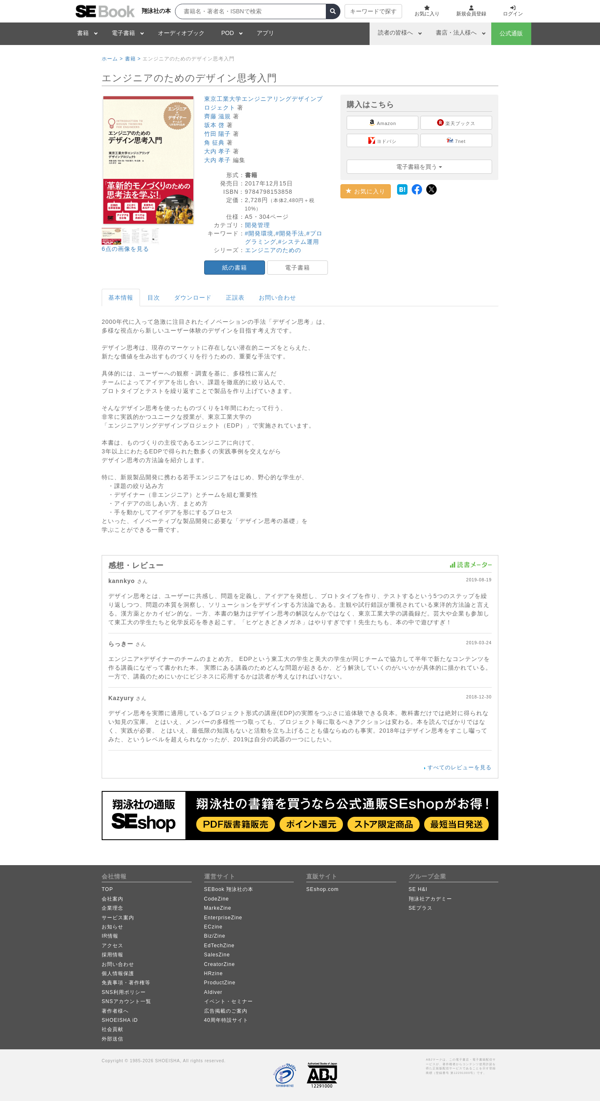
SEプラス (420, 908)
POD (227, 33)
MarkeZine (218, 908)
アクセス (112, 945)
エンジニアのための (273, 250)
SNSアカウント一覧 (126, 1001)
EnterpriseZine (223, 918)
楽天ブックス (456, 122)
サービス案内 (118, 918)
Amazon (382, 122)
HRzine (213, 973)
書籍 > (133, 59)
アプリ (265, 33)
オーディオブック (181, 33)
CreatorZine (219, 964)
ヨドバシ (382, 140)
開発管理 (257, 225)
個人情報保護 (118, 973)
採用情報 (112, 955)
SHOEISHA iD (120, 1020)
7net (456, 140)
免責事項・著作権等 (126, 983)
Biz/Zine (214, 936)
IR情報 (110, 936)
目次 (154, 297)
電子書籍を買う (419, 166)
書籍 (83, 33)
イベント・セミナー (228, 1001)
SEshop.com (322, 889)
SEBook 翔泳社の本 (229, 889)
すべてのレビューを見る (460, 767)
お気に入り (365, 191)
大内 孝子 (217, 151)
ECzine (213, 927)
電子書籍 (123, 33)
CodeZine (216, 899)
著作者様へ (115, 1011)
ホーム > (112, 59)
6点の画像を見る (125, 248)
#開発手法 (289, 233)
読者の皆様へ (395, 32)
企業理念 (112, 908)
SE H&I (418, 889)
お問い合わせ (277, 297)
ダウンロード (193, 297)
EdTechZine (219, 945)
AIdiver (213, 992)
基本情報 (120, 297)
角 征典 (214, 142)
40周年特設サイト (226, 1020)
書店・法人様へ (456, 32)
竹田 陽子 (217, 133)
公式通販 (511, 33)
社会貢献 (112, 1029)
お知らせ (112, 927)
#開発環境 (259, 233)
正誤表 (235, 297)
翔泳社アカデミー (430, 899)
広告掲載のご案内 (226, 1011)
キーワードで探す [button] (373, 11)
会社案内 (112, 899)
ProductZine (220, 983)
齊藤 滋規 (217, 116)
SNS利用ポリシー (124, 992)
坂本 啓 (214, 125)
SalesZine (217, 955)
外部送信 (112, 1039)
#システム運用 (298, 241)
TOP (107, 889)
